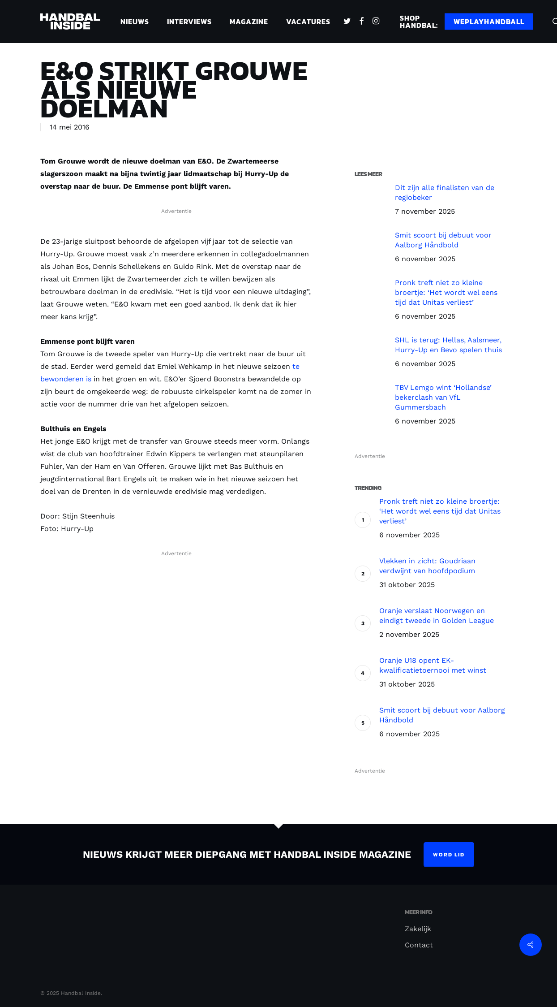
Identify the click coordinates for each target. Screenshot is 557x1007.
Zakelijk (418, 929)
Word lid (449, 855)
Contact (419, 945)
